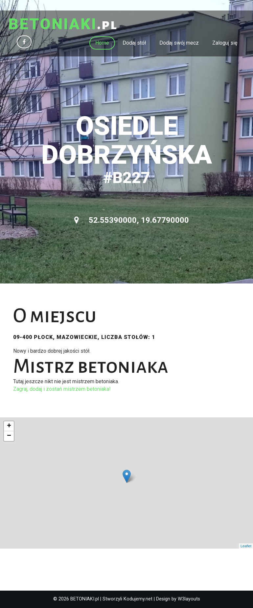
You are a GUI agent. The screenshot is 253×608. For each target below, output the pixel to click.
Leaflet (246, 546)
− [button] (9, 436)
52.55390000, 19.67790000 (131, 220)
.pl (63, 24)
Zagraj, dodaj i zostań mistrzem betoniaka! (62, 389)
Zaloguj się (224, 43)
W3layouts (189, 599)
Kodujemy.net (138, 599)
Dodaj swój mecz (179, 43)
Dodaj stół (134, 43)
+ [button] (9, 426)
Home (102, 43)
